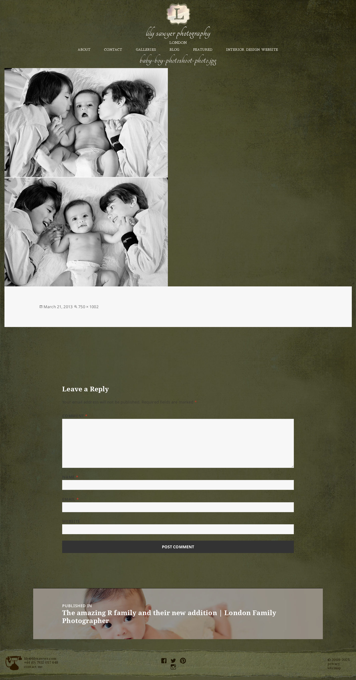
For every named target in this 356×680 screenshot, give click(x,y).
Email (70, 499)
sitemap (334, 668)
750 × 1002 (88, 306)
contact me (33, 666)
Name (70, 477)
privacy (334, 663)
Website (71, 521)
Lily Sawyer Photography (178, 32)
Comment (75, 416)
